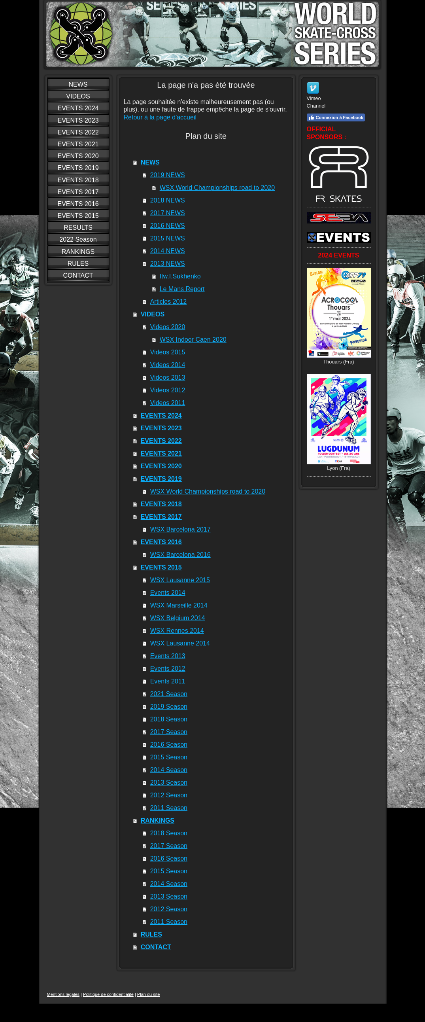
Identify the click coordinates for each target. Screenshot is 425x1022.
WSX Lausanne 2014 (180, 643)
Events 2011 (167, 681)
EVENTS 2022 (161, 440)
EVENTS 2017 (161, 516)
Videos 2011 (167, 402)
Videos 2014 (167, 364)
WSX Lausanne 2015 (180, 580)
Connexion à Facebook (335, 117)
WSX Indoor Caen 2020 (193, 339)
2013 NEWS (167, 263)
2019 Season (168, 706)
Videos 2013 (167, 377)
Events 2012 (167, 668)
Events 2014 (167, 592)
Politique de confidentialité (108, 994)
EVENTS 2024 (161, 415)
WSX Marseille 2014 (179, 605)
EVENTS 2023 (161, 428)
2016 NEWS (167, 225)
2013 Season (168, 782)
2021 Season (168, 694)
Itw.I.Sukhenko (180, 276)
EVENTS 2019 (161, 478)
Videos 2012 (167, 390)
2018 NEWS (167, 200)
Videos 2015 (167, 352)
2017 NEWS (167, 213)
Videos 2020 (167, 327)
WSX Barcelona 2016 (180, 554)
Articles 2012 (168, 301)
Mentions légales (63, 994)
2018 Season (168, 719)
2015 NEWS (167, 238)
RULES (151, 934)
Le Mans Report (182, 289)
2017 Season (168, 732)
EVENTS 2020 (161, 466)
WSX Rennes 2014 (177, 630)
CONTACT (156, 947)
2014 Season (168, 769)
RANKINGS (157, 820)
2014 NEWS (167, 251)
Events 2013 (167, 656)
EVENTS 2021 (161, 453)
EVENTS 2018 (161, 504)
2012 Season (168, 795)
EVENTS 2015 (161, 567)
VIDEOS (152, 314)
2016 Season (168, 744)
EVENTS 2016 (161, 542)
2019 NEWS (167, 175)
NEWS (150, 162)
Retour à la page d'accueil (160, 117)
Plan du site (148, 994)
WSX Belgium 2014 (177, 618)
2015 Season (168, 757)
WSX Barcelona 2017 (180, 529)
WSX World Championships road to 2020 (217, 187)
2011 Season (168, 807)
